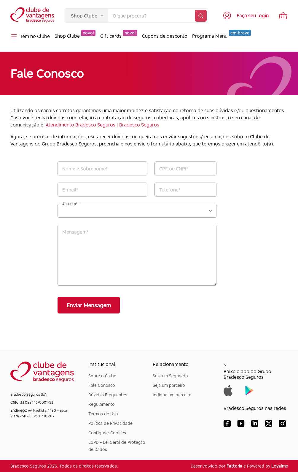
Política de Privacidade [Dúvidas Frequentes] (110, 423)
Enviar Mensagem (89, 305)
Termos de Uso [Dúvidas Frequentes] (103, 413)
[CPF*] (185, 168)
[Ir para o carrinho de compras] (283, 15)
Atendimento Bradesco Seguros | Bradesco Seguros (102, 125)
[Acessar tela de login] (246, 15)
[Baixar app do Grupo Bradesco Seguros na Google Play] (249, 390)
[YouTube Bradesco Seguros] (241, 425)
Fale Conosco (101, 385)
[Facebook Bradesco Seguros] (227, 425)
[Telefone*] (185, 190)
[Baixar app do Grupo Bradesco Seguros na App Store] (228, 390)
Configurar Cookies (107, 432)
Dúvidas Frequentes (107, 394)
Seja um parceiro (169, 385)
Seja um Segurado (170, 375)
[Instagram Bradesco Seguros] (282, 425)
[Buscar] (201, 16)
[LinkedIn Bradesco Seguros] (255, 425)
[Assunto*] (137, 211)
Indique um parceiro (172, 394)
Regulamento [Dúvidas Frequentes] (101, 404)
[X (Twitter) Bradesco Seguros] (268, 425)
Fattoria (234, 465)
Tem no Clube (30, 36)
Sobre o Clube (102, 375)
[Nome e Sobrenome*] (102, 168)
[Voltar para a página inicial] (32, 15)
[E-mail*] (102, 190)
